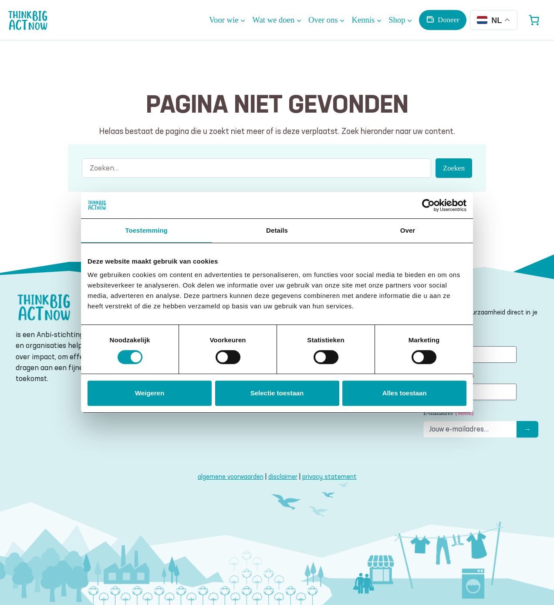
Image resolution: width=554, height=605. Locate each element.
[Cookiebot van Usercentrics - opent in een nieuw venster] (428, 205)
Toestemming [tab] (146, 230)
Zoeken (454, 168)
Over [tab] (408, 230)
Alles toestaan (404, 393)
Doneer (448, 20)
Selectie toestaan (277, 393)
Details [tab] (277, 230)
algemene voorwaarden (230, 476)
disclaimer (282, 476)
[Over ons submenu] (326, 20)
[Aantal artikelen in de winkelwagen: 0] (534, 20)
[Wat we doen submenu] (276, 20)
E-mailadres (448, 413)
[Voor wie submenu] (227, 20)
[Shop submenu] (400, 20)
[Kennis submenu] (367, 20)
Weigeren (149, 393)
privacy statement (329, 476)
